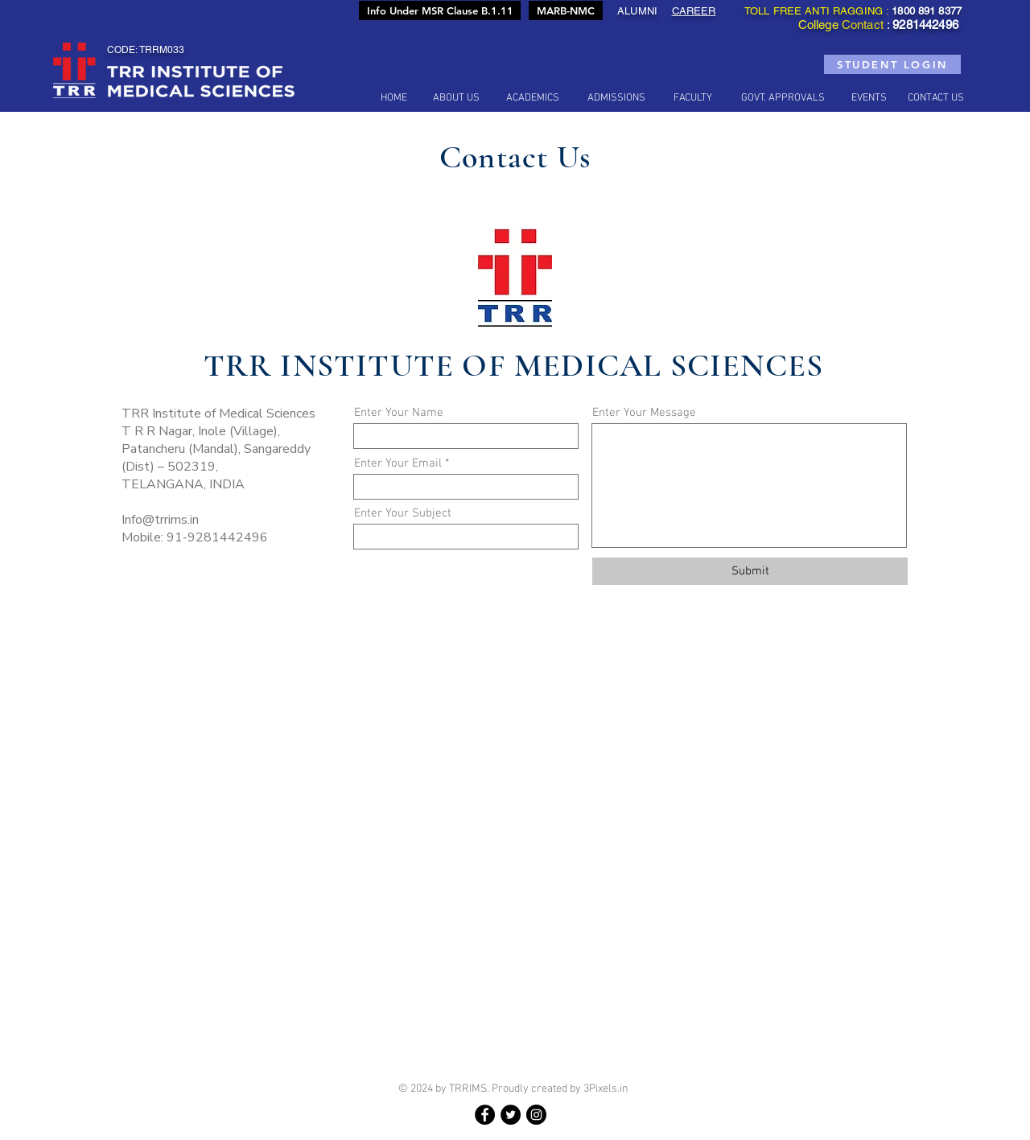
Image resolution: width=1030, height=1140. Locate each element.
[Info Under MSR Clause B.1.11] (440, 10)
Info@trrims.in (160, 520)
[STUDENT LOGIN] (892, 64)
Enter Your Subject (402, 514)
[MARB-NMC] (566, 10)
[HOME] (393, 98)
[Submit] (750, 571)
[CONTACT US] (936, 98)
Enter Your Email (398, 464)
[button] (456, 98)
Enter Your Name (398, 413)
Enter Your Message (644, 413)
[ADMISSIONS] (616, 98)
